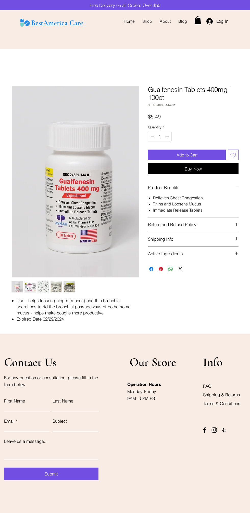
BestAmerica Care (57, 23)
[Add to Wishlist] (233, 155)
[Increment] (167, 136)
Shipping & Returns (222, 394)
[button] (197, 20)
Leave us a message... (26, 441)
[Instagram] (214, 430)
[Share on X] (180, 269)
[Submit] (51, 474)
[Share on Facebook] (151, 269)
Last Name (63, 401)
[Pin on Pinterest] (161, 269)
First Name (14, 401)
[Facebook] (204, 430)
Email (9, 421)
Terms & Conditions (221, 403)
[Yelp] (224, 430)
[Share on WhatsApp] (171, 269)
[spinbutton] (159, 136)
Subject (60, 421)
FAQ (207, 386)
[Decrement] (152, 136)
